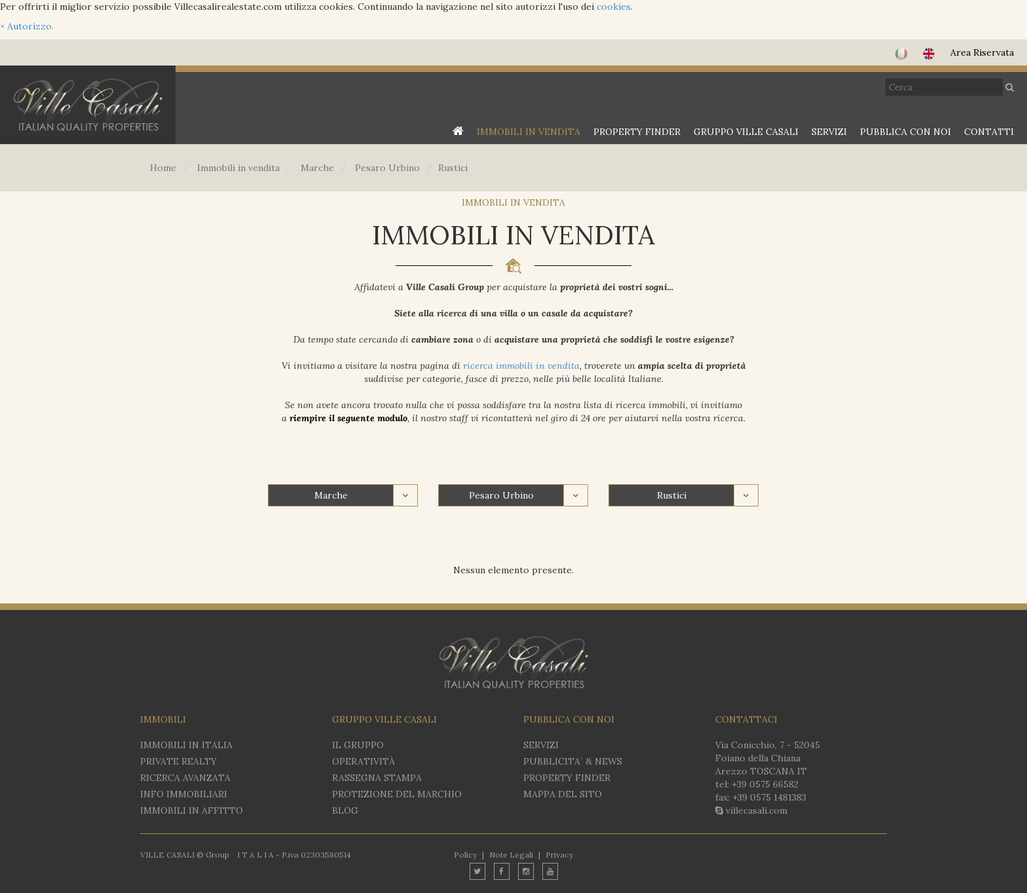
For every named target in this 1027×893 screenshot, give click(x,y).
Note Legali (511, 855)
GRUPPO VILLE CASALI (746, 132)
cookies (614, 6)
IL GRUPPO (358, 745)
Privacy (559, 855)
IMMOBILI (163, 719)
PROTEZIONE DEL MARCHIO (397, 794)
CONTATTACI (746, 719)
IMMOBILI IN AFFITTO (191, 810)
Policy (465, 855)
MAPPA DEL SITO (562, 794)
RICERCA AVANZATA (185, 778)
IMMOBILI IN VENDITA (528, 132)
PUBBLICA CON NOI (905, 132)
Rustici (671, 495)
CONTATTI (989, 132)
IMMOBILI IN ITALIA (186, 745)
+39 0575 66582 (765, 784)
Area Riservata (982, 52)
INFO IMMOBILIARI (183, 794)
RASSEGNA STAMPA (377, 778)
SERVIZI (829, 132)
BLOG (345, 810)
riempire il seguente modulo (348, 418)
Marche (331, 495)
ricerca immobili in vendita (521, 365)
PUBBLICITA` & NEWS (572, 761)
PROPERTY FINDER (637, 132)
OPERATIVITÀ (363, 761)
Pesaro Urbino (501, 495)
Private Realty (178, 761)
